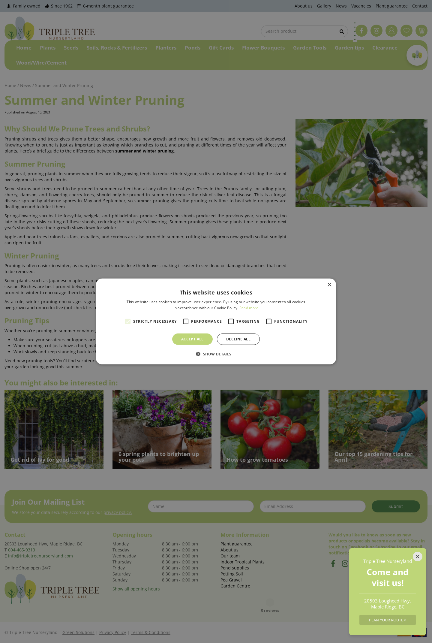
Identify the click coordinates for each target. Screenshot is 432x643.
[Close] (417, 556)
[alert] (216, 321)
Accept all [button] (192, 339)
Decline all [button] (238, 339)
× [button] (329, 285)
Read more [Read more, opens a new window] (249, 307)
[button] (215, 354)
